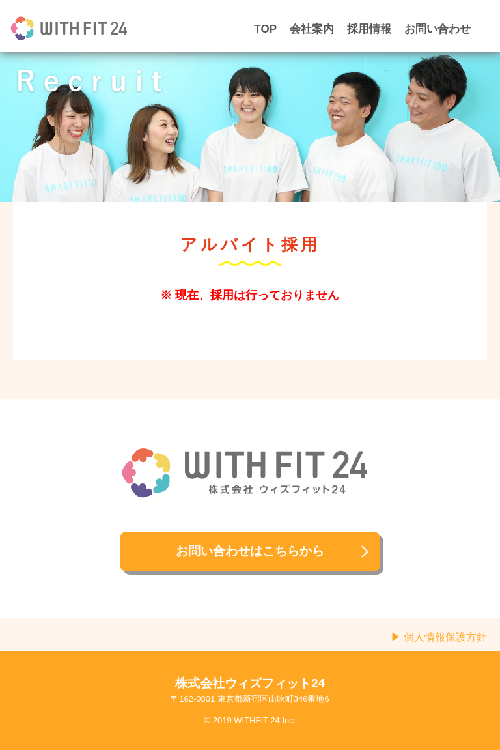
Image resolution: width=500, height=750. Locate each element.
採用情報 (369, 29)
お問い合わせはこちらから (250, 551)
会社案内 (312, 29)
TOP (265, 29)
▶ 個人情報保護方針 (439, 636)
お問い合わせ (437, 29)
